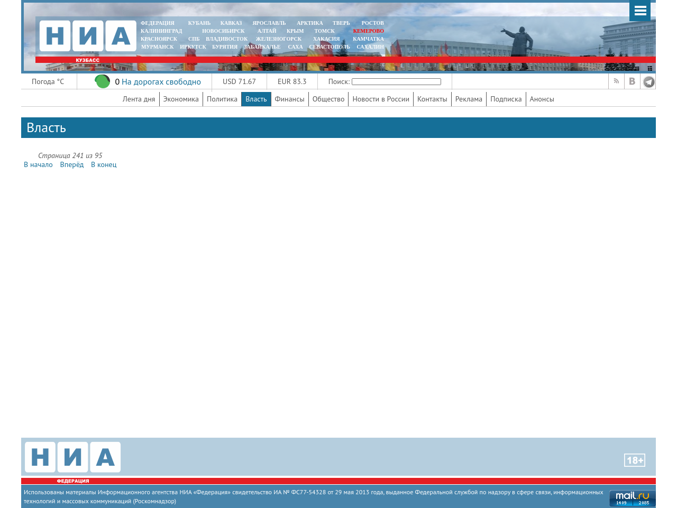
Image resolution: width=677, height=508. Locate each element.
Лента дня (139, 99)
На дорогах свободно (161, 81)
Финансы (290, 99)
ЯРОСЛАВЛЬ (269, 23)
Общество (329, 99)
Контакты (432, 99)
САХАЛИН (370, 47)
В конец (103, 164)
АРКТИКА (310, 23)
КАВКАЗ (231, 23)
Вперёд (72, 164)
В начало (38, 164)
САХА (295, 47)
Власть (256, 99)
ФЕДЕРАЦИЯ (158, 23)
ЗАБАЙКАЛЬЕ (263, 47)
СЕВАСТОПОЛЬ (329, 47)
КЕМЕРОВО (368, 31)
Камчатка (368, 39)
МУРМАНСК (157, 47)
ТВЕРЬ (341, 23)
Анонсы (542, 99)
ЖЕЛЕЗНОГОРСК (278, 39)
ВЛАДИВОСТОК (227, 39)
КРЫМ (295, 31)
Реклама (469, 99)
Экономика (181, 99)
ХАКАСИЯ (326, 39)
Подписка (506, 99)
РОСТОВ (373, 23)
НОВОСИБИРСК (223, 31)
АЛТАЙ (267, 31)
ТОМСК (326, 31)
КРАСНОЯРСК (159, 39)
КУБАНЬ (199, 23)
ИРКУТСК (193, 47)
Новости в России (380, 99)
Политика (222, 99)
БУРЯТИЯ (224, 47)
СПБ (194, 39)
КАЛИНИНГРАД (161, 31)
